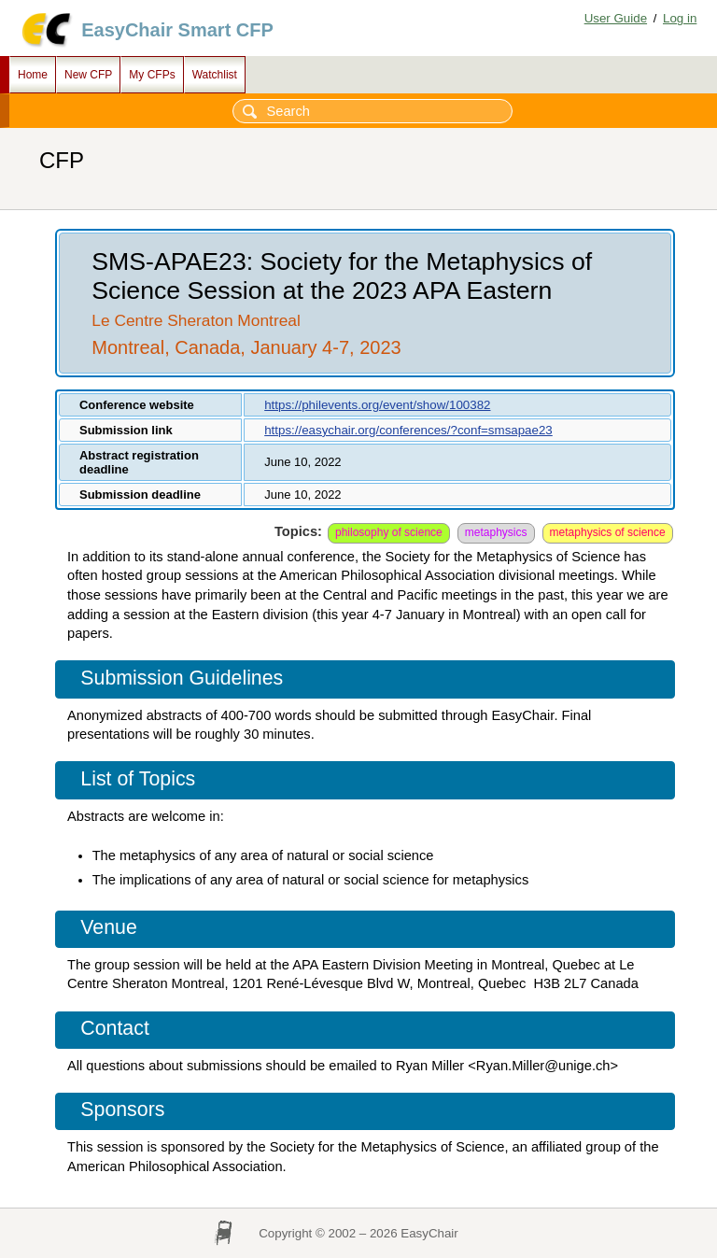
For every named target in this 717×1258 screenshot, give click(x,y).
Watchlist (214, 74)
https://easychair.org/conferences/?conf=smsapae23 (408, 430)
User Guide (615, 18)
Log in (679, 18)
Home (33, 74)
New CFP (88, 74)
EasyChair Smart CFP (177, 30)
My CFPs (152, 74)
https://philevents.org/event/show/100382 (377, 405)
